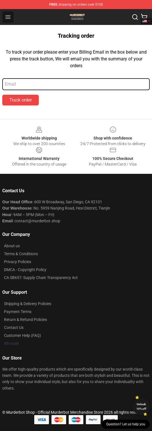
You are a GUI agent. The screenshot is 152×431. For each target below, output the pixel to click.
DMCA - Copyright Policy (25, 269)
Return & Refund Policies (25, 319)
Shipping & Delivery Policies (27, 303)
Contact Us (13, 327)
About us (12, 246)
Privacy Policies (17, 261)
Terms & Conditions (21, 254)
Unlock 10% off (141, 406)
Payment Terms (17, 311)
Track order (20, 100)
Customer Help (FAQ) (22, 335)
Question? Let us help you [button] (125, 424)
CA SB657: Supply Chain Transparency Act (41, 277)
